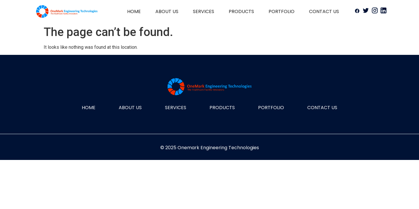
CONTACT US (324, 11)
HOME (134, 11)
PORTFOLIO (281, 11)
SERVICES (203, 11)
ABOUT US (166, 11)
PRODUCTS (241, 11)
